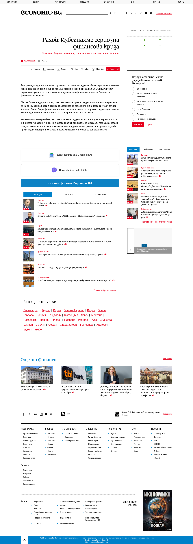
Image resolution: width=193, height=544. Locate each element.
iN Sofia (156, 451)
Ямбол (39, 329)
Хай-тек (114, 447)
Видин (91, 310)
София (52, 324)
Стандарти (69, 437)
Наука (136, 433)
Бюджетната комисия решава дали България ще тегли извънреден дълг (156, 173)
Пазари (50, 444)
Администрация (94, 458)
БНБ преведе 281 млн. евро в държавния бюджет (35, 388)
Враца (102, 310)
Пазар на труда (29, 458)
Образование (93, 444)
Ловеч (84, 315)
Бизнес (36, 2)
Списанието (28, 480)
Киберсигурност (117, 444)
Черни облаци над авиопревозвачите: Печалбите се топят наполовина (156, 186)
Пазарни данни (29, 484)
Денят (143, 194)
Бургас (46, 310)
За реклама (38, 502)
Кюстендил (71, 315)
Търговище (87, 324)
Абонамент (64, 505)
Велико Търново (74, 310)
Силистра (106, 319)
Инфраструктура (146, 209)
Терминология (28, 470)
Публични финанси (44, 277)
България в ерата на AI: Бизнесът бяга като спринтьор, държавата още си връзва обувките (75, 230)
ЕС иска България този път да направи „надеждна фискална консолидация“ (76, 280)
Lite (132, 2)
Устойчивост (60, 2)
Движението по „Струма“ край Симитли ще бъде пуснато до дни (156, 215)
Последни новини (164, 13)
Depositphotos (102, 542)
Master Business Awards (163, 447)
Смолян (40, 324)
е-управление (116, 440)
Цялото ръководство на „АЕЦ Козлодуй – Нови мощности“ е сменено (73, 216)
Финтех (113, 451)
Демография (93, 440)
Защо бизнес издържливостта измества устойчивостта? (156, 159)
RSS (65, 414)
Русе (94, 319)
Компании (51, 433)
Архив (149, 125)
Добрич (41, 315)
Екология (92, 454)
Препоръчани (100, 195)
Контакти (37, 509)
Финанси (150, 31)
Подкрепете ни (65, 518)
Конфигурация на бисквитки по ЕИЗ (92, 519)
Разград (83, 319)
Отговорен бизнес (72, 440)
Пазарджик (30, 319)
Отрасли (144, 181)
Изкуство (137, 447)
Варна (57, 310)
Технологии (108, 2)
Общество (84, 2)
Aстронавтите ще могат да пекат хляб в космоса (152, 250)
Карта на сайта (91, 505)
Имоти (50, 451)
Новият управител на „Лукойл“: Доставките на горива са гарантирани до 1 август (75, 204)
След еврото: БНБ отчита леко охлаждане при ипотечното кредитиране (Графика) (154, 391)
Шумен (27, 329)
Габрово (28, 315)
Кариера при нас (66, 512)
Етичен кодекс (91, 509)
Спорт (136, 451)
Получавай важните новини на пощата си (140, 412)
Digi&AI (40, 226)
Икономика (12, 2)
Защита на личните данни (70, 502)
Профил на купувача (42, 518)
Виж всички (167, 359)
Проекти (156, 2)
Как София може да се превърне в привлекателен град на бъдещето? (72, 254)
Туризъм (26, 454)
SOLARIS (157, 458)
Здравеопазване (94, 447)
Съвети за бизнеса (72, 433)
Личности (138, 444)
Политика (41, 200)
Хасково (101, 324)
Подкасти (157, 437)
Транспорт (27, 447)
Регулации (41, 239)
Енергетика (27, 444)
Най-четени (68, 195)
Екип (36, 505)
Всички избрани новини (105, 290)
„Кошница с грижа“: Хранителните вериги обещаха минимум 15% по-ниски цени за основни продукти (75, 243)
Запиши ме (167, 414)
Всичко (181, 2)
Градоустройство (43, 252)
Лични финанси (94, 437)
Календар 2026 (159, 433)
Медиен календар (67, 523)
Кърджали (55, 315)
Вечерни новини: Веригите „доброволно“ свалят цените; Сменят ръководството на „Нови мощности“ (155, 200)
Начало (133, 31)
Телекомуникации (118, 437)
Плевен (56, 319)
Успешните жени (160, 454)
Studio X (105, 540)
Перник (44, 319)
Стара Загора (68, 324)
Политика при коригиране (70, 509)
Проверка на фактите (94, 502)
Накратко (27, 473)
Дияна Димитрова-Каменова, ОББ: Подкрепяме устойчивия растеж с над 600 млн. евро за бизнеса (116, 391)
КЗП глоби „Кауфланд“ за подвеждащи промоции (62, 267)
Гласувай (138, 125)
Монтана (96, 315)
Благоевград (31, 310)
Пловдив (69, 319)
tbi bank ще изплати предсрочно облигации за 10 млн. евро (75, 389)
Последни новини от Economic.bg (157, 222)
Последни (38, 195)
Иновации (51, 440)
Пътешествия (139, 437)
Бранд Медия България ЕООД (43, 513)
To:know (26, 477)
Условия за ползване (93, 512)
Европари (27, 437)
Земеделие (27, 451)
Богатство (138, 440)
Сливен (28, 324)
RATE (155, 440)
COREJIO (157, 444)
